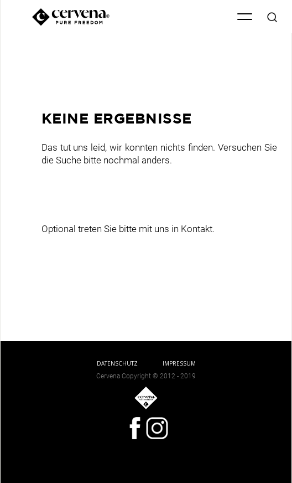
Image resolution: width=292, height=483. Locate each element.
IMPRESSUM (179, 363)
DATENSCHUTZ (117, 363)
